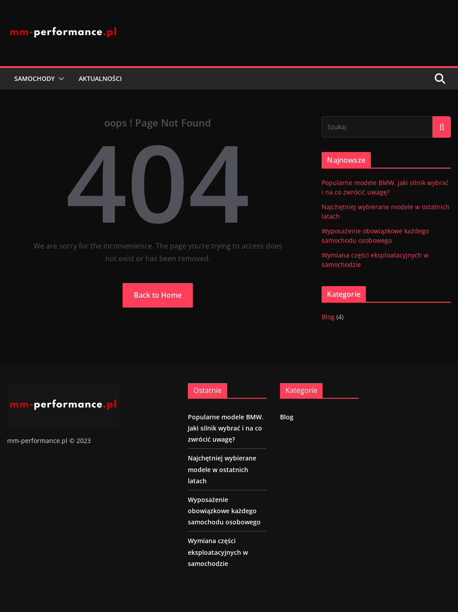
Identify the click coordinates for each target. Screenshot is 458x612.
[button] (59, 78)
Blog (328, 316)
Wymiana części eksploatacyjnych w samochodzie (218, 551)
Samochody (34, 78)
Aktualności (100, 78)
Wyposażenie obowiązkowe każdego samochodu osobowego (224, 510)
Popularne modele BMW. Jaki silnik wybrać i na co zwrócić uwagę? (225, 428)
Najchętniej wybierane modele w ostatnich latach (222, 469)
